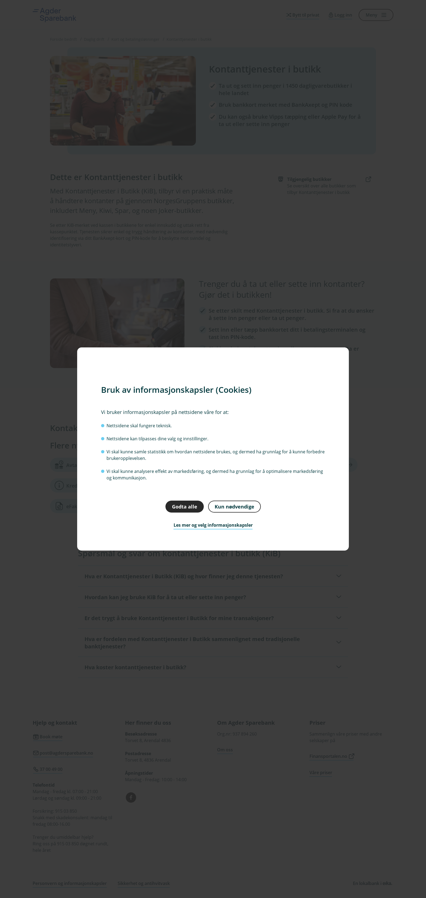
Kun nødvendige (234, 506)
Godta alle (184, 506)
